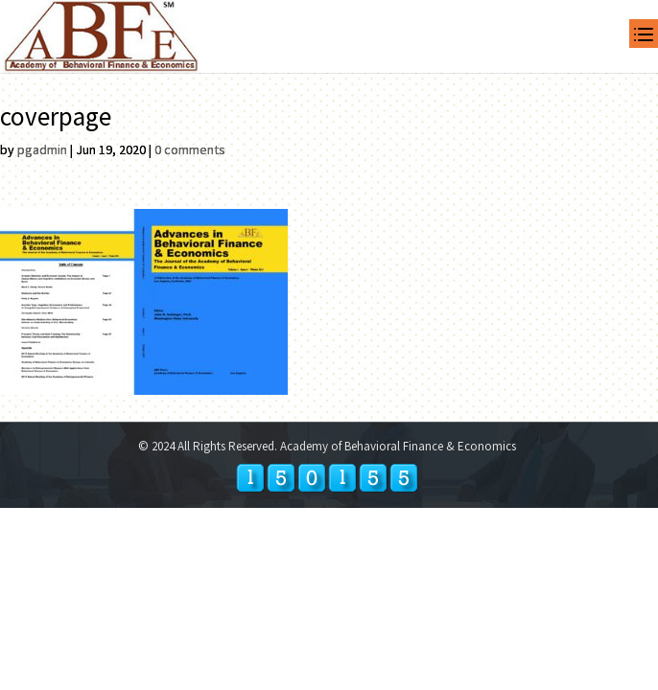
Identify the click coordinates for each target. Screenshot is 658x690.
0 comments (189, 149)
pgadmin (42, 149)
